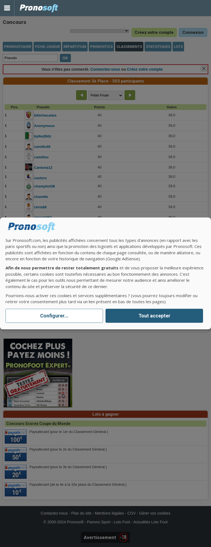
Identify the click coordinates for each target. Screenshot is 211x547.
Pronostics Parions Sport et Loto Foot (39, 8)
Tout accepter (154, 316)
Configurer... (54, 316)
